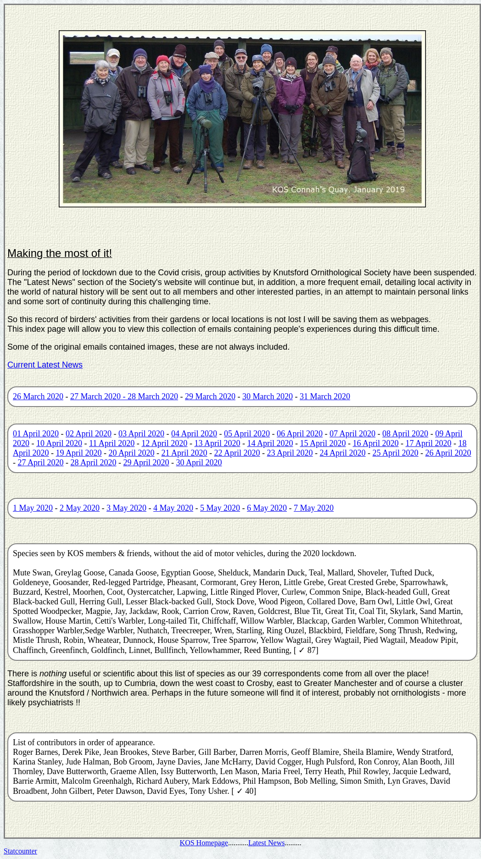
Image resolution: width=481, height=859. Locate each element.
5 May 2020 (220, 508)
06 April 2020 (300, 433)
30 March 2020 (267, 396)
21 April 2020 (184, 452)
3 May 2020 (126, 508)
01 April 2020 (36, 433)
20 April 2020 (132, 452)
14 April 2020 (270, 443)
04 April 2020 (194, 433)
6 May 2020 (267, 508)
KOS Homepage (204, 843)
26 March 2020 (38, 396)
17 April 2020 (428, 443)
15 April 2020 (323, 443)
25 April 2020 (396, 452)
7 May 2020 (314, 508)
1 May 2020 (33, 508)
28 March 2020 (153, 396)
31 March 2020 (325, 396)
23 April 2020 (290, 452)
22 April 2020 (237, 452)
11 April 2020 (111, 443)
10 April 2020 (59, 443)
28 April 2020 (94, 462)
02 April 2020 (89, 433)
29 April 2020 (146, 462)
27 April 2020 (41, 462)
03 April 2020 (141, 433)
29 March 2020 (210, 396)
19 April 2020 (79, 452)
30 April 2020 (199, 462)
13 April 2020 (217, 443)
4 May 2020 (173, 508)
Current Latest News (45, 364)
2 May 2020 (80, 508)
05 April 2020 (247, 433)
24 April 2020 (343, 452)
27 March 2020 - (99, 396)
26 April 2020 (448, 452)
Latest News (266, 843)
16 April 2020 (375, 443)
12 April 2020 (164, 443)
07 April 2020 (352, 433)
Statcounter (20, 851)
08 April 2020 (405, 433)
